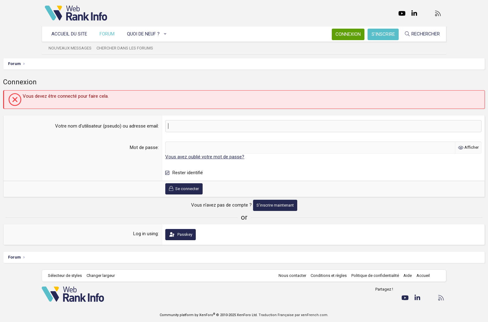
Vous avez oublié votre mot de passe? (219, 157)
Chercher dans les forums (128, 48)
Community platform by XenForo (209, 315)
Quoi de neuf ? (146, 34)
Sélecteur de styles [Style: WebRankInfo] (68, 275)
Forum (110, 34)
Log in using (160, 233)
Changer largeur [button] (104, 275)
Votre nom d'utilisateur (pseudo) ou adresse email (120, 126)
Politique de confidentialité (372, 275)
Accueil (420, 275)
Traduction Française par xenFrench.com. (293, 315)
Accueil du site (72, 34)
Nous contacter (289, 275)
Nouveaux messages (73, 48)
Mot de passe (158, 147)
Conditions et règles (325, 275)
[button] (168, 34)
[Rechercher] (419, 34)
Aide (404, 275)
